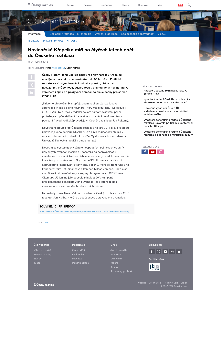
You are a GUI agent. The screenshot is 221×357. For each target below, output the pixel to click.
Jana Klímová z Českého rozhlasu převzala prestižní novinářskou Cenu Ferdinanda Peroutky (84, 271)
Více (188, 33)
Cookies (142, 343)
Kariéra (114, 322)
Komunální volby (42, 314)
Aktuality (72, 41)
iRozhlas (71, 5)
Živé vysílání (78, 310)
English (184, 343)
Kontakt (115, 327)
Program (88, 5)
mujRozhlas (106, 5)
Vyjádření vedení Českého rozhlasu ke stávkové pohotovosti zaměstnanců (175, 106)
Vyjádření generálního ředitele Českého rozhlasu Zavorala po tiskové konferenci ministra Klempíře (175, 137)
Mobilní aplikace (80, 322)
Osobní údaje (155, 343)
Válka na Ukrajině (42, 310)
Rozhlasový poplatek (121, 331)
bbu (47, 282)
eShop (37, 322)
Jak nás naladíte (119, 310)
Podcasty (77, 318)
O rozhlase (143, 5)
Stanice (125, 5)
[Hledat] (189, 5)
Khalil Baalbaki (58, 128)
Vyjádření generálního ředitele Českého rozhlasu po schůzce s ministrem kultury (175, 154)
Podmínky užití (171, 343)
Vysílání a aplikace (106, 33)
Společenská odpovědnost (137, 33)
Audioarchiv (78, 314)
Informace (34, 33)
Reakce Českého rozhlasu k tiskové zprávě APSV (175, 92)
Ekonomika (84, 33)
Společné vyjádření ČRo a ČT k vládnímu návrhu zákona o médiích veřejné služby (175, 121)
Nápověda (116, 314)
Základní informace (62, 33)
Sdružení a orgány (169, 33)
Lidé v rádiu (117, 318)
